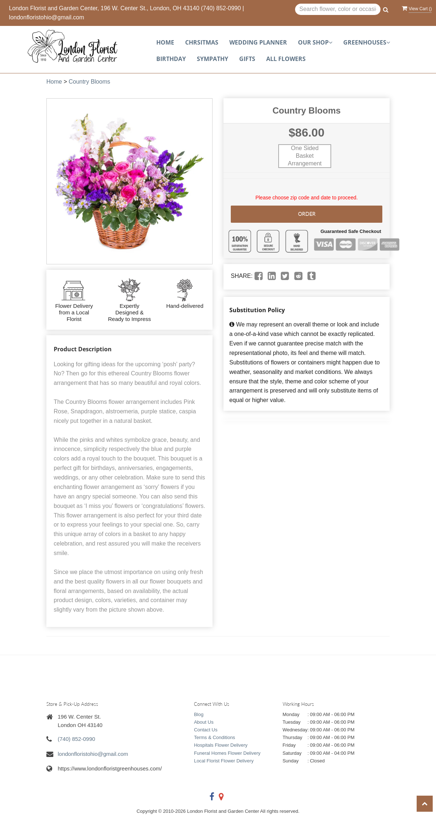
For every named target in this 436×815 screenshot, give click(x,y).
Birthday (171, 59)
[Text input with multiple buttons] (337, 9)
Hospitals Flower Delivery (221, 745)
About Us (203, 722)
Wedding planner (258, 42)
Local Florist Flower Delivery (223, 761)
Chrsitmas (201, 42)
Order (306, 214)
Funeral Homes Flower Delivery (227, 753)
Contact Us (205, 729)
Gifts (247, 59)
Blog (198, 714)
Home (165, 42)
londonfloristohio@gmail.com (46, 17)
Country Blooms (89, 82)
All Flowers (286, 59)
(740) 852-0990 (221, 8)
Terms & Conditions (214, 737)
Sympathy (212, 59)
